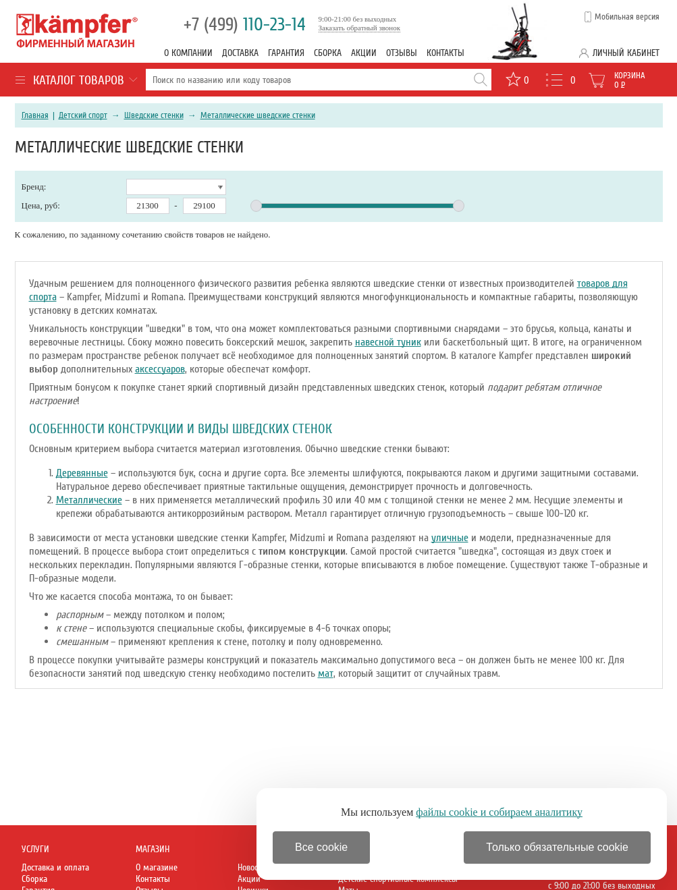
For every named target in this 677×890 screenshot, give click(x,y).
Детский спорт (83, 115)
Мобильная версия (627, 16)
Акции (364, 53)
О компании (188, 53)
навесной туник (388, 342)
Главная (35, 115)
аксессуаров (160, 369)
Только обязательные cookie (557, 847)
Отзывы (401, 53)
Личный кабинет (626, 53)
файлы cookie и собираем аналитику (499, 812)
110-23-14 (245, 24)
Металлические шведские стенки (257, 115)
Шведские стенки (154, 115)
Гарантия (286, 53)
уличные (449, 538)
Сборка (328, 53)
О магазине (157, 867)
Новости (252, 867)
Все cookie (321, 847)
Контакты (445, 53)
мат (325, 673)
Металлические (89, 500)
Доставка (240, 53)
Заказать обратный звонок (360, 28)
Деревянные (82, 473)
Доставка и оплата (55, 867)
